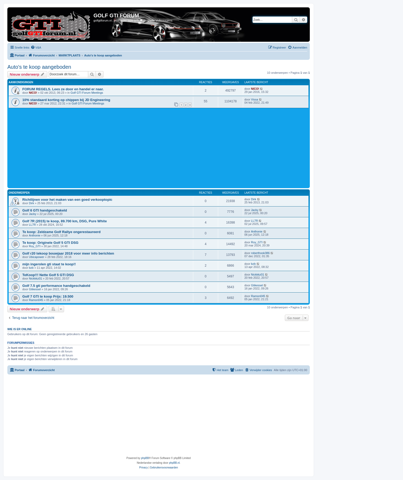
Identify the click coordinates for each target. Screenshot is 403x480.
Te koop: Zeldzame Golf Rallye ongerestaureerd (61, 232)
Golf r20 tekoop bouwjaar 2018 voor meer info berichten (68, 253)
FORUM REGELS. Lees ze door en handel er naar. (63, 89)
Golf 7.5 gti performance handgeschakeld (56, 286)
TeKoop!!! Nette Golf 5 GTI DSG (48, 275)
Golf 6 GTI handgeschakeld (44, 210)
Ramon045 (36, 300)
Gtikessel (35, 289)
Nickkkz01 (35, 278)
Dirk (31, 203)
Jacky (32, 213)
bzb (31, 267)
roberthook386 (260, 253)
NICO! (33, 92)
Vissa (254, 99)
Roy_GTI (34, 246)
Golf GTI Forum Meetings (86, 92)
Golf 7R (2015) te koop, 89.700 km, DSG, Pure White (64, 221)
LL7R (32, 224)
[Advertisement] (166, 147)
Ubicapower (36, 257)
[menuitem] (36, 47)
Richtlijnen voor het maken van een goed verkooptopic (67, 200)
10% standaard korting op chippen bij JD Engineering (66, 100)
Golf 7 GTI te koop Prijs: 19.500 (47, 296)
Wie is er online (19, 329)
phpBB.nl (174, 462)
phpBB (145, 458)
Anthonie (34, 235)
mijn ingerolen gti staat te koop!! (49, 264)
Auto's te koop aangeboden (39, 67)
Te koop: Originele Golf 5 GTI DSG (50, 243)
